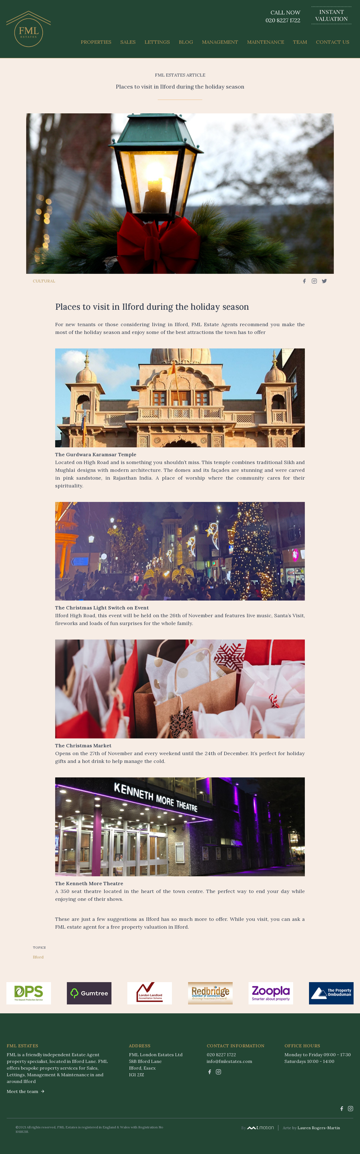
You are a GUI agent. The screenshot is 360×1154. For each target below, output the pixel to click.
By (257, 1127)
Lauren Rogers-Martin (319, 1127)
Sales (128, 42)
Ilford (38, 957)
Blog (186, 42)
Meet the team (26, 1091)
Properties (96, 42)
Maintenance (265, 42)
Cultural (44, 281)
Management (220, 42)
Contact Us (332, 42)
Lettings (157, 42)
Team (300, 42)
